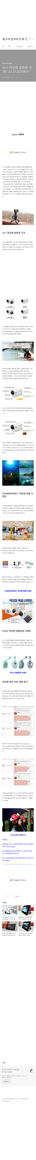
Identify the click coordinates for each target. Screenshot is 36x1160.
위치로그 (30, 46)
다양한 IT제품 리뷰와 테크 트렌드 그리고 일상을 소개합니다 (14, 1077)
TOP (32, 1099)
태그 (9, 46)
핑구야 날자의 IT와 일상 (16, 39)
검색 (28, 39)
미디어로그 (19, 46)
